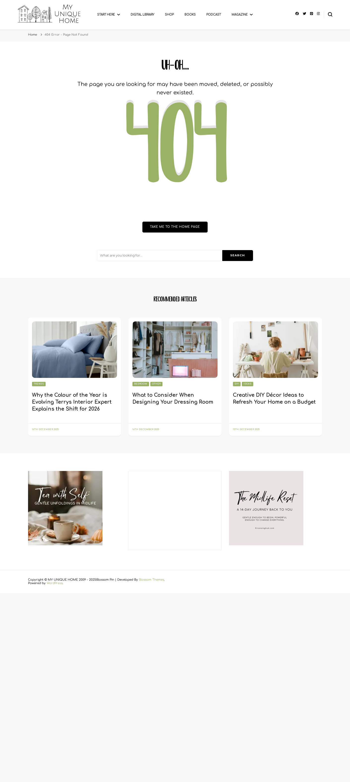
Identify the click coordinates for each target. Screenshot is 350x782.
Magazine (240, 14)
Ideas (248, 384)
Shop (169, 14)
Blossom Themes (151, 579)
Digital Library (142, 14)
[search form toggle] (330, 14)
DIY (237, 384)
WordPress (55, 583)
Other (156, 384)
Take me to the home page (175, 227)
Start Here (106, 14)
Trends (39, 384)
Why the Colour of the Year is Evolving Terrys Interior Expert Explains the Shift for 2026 (72, 402)
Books (190, 14)
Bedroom (140, 384)
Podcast (213, 14)
